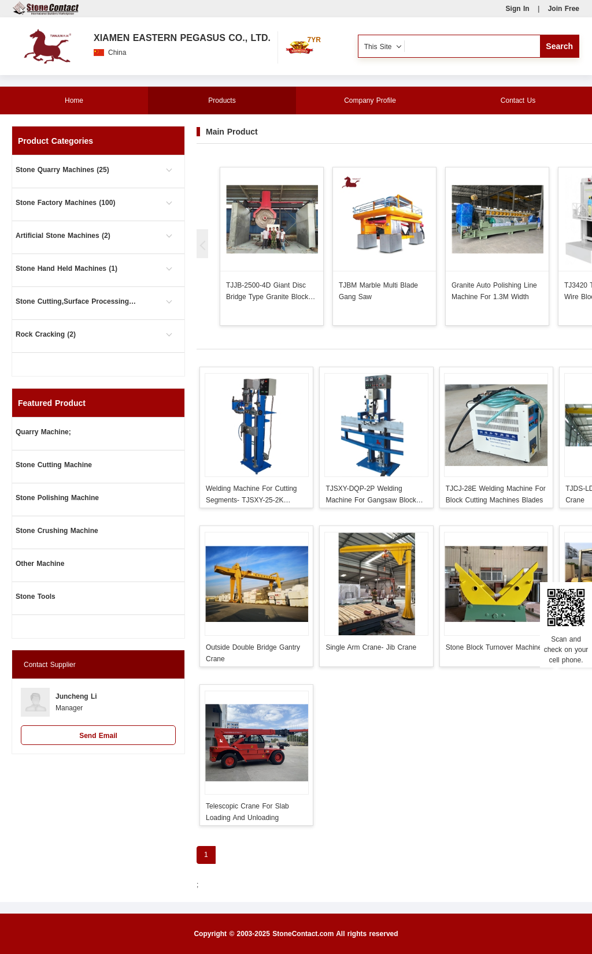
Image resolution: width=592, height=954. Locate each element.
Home (74, 100)
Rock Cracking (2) (46, 334)
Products (221, 100)
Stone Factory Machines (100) (65, 203)
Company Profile (370, 100)
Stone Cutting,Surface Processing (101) (76, 301)
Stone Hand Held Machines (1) (66, 268)
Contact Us (518, 100)
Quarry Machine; (43, 432)
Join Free (563, 9)
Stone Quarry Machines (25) (62, 170)
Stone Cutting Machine (54, 465)
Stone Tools (36, 596)
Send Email (98, 736)
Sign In (518, 9)
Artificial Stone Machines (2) (63, 236)
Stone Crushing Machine (57, 531)
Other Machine (40, 564)
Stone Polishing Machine (57, 498)
